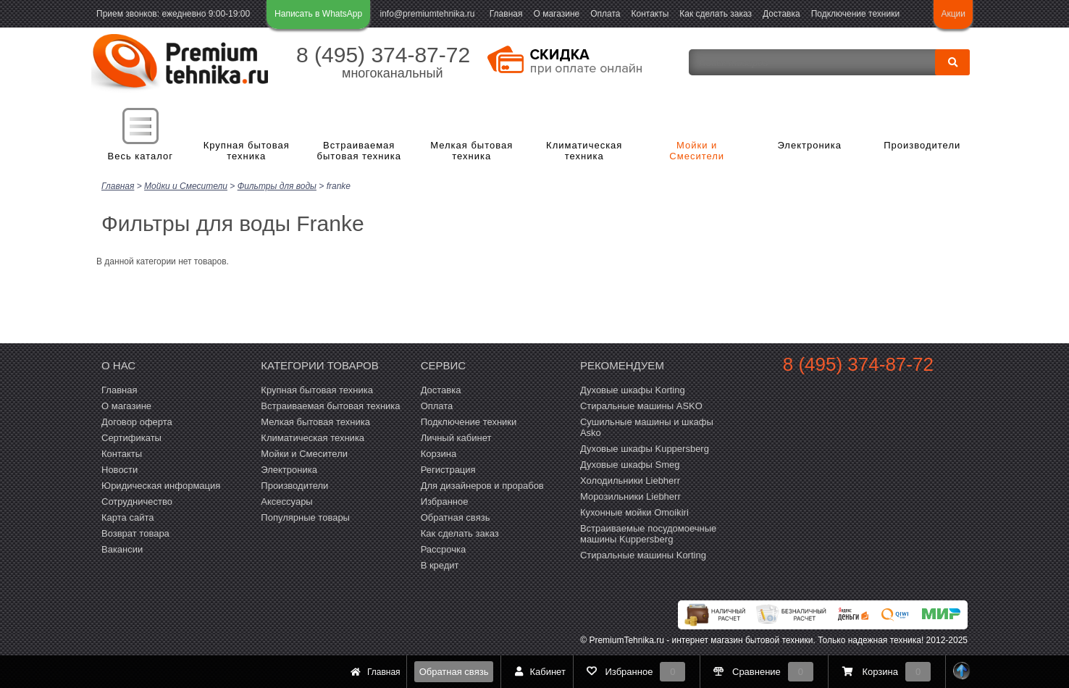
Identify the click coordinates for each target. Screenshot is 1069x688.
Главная (506, 14)
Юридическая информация (160, 484)
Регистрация (448, 468)
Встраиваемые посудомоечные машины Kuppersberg (648, 533)
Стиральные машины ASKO (641, 405)
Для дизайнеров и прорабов (482, 484)
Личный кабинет (456, 437)
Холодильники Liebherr (630, 479)
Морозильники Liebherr (630, 495)
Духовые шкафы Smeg (630, 463)
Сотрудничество (136, 500)
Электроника (809, 145)
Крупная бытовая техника (247, 151)
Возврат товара (135, 532)
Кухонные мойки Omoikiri (634, 511)
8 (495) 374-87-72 (383, 55)
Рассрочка (443, 548)
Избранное (445, 500)
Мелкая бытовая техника (471, 151)
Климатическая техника (584, 151)
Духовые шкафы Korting (632, 389)
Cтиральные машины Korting (643, 554)
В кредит (440, 564)
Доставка (781, 14)
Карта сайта (127, 516)
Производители (922, 145)
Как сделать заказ (715, 14)
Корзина (439, 453)
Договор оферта (136, 421)
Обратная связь (454, 671)
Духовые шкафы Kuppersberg (644, 447)
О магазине (556, 14)
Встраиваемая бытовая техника (359, 151)
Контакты (650, 14)
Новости (119, 468)
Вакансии (122, 548)
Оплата (605, 14)
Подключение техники (855, 14)
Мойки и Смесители (696, 151)
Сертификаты (131, 437)
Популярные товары (305, 516)
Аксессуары (286, 500)
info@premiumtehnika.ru (427, 14)
